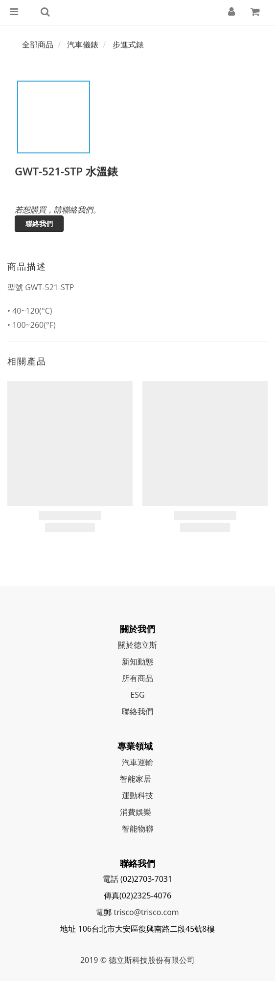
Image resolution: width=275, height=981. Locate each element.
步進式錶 (128, 44)
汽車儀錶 (82, 44)
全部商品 (37, 44)
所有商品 (137, 678)
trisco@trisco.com (146, 912)
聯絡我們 (39, 223)
